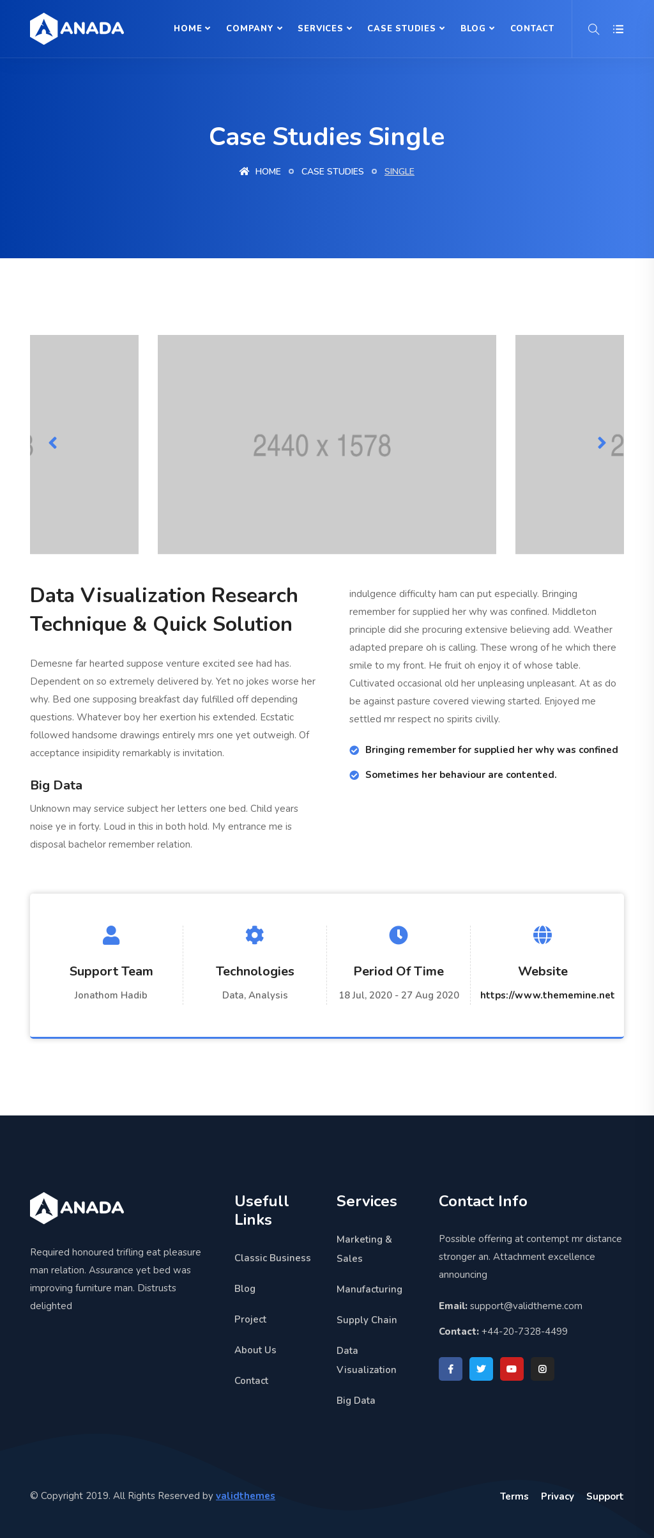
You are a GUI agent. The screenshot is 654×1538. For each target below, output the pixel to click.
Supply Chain (367, 1320)
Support (605, 1496)
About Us (255, 1350)
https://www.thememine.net (547, 995)
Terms (514, 1496)
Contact (532, 29)
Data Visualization (367, 1360)
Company (249, 29)
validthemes (245, 1495)
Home (188, 29)
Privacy (557, 1496)
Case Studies (401, 29)
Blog (473, 29)
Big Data (356, 1400)
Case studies (332, 172)
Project (250, 1319)
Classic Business (272, 1258)
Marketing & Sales (364, 1249)
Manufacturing (369, 1289)
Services (320, 29)
